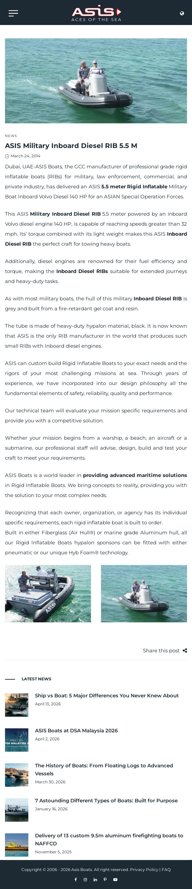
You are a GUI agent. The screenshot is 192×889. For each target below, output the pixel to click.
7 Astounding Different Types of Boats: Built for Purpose (106, 800)
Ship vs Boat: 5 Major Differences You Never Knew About (107, 695)
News (11, 136)
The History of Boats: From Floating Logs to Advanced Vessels (104, 769)
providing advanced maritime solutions (135, 475)
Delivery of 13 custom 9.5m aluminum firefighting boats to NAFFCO (109, 839)
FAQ (166, 869)
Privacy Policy (144, 869)
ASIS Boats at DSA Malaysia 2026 (76, 730)
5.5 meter (113, 186)
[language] (182, 15)
